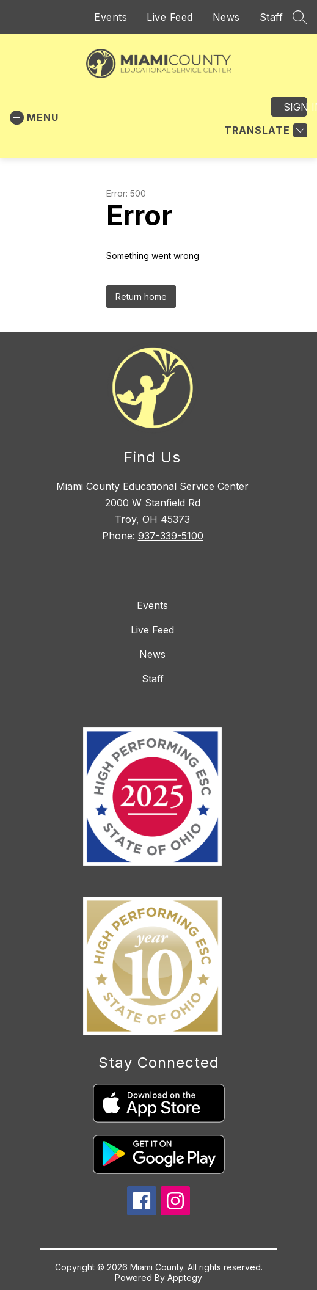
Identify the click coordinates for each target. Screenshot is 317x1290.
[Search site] (300, 17)
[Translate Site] (264, 130)
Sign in (295, 107)
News (226, 17)
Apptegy (184, 1277)
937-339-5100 (170, 536)
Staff (271, 17)
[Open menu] (34, 117)
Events (110, 17)
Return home (141, 296)
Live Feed (170, 17)
